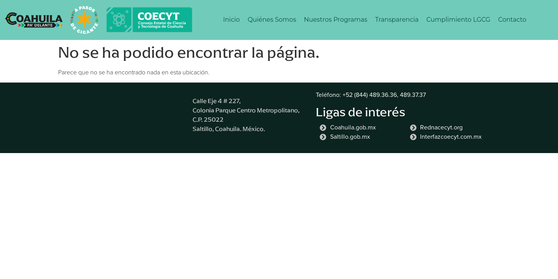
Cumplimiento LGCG (458, 19)
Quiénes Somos (272, 19)
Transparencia (396, 19)
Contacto (512, 19)
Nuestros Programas (335, 19)
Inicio (231, 19)
